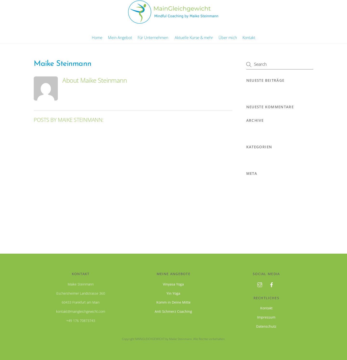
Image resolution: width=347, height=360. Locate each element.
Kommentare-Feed (261, 202)
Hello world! (256, 91)
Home (97, 37)
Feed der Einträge (260, 193)
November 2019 (260, 131)
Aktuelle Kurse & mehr (194, 37)
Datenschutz (266, 326)
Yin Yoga (173, 293)
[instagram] (260, 284)
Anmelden (254, 184)
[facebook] (271, 284)
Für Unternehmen (153, 37)
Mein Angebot (120, 37)
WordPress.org (258, 212)
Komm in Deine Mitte (173, 302)
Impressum (266, 317)
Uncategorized (258, 157)
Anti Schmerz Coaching (173, 311)
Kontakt (248, 37)
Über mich (228, 37)
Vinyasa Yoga (173, 284)
